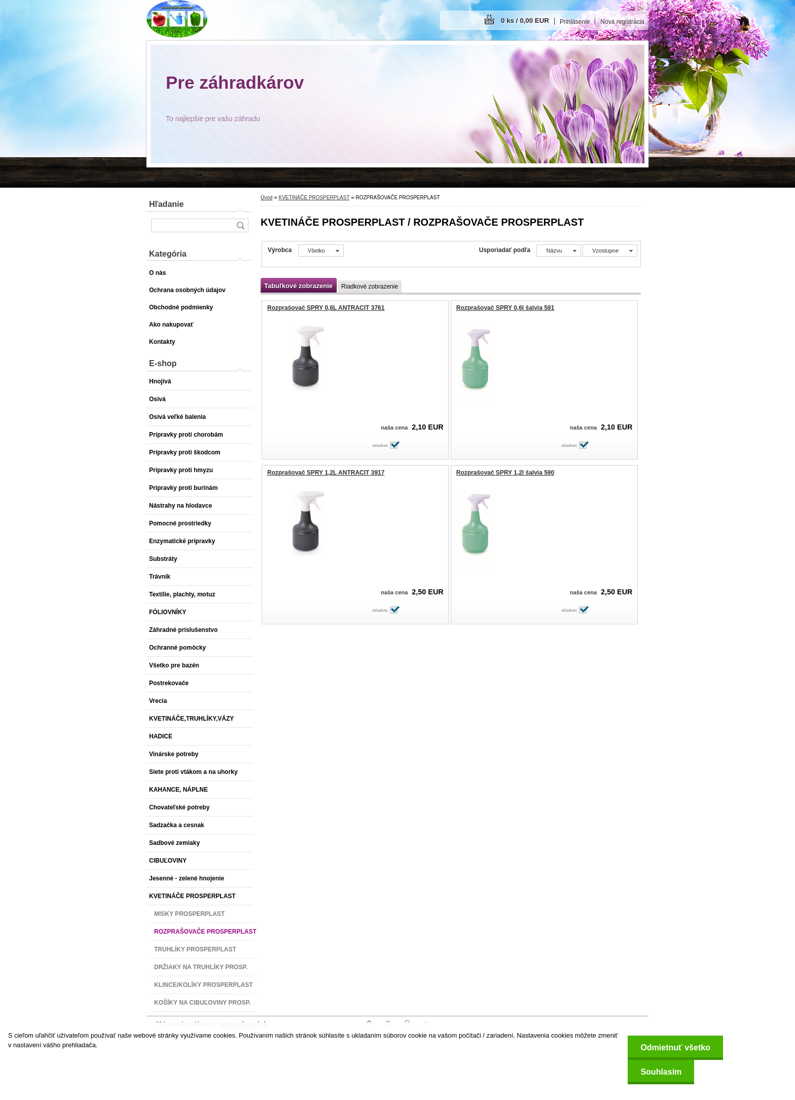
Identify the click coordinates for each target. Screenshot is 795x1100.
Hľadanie (166, 204)
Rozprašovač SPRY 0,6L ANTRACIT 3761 (325, 307)
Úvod (266, 197)
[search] (240, 225)
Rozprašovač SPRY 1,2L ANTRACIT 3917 (325, 472)
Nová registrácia (622, 21)
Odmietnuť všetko (675, 1047)
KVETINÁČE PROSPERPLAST (313, 197)
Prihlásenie (575, 21)
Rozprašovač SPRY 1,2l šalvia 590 (505, 472)
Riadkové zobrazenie (369, 286)
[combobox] (558, 250)
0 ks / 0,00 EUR (525, 20)
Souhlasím (660, 1072)
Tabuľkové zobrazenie (298, 286)
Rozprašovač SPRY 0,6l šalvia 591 (505, 307)
